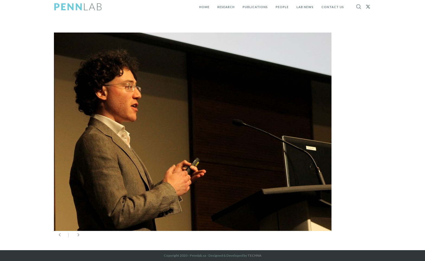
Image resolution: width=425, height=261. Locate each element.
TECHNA (254, 255)
